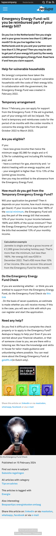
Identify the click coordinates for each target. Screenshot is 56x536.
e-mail (30, 407)
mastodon (40, 403)
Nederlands (28, 2)
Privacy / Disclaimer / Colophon (28, 533)
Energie (6, 494)
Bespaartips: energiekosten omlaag (21, 504)
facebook (16, 407)
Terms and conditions (28, 530)
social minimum (15, 211)
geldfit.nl (7, 360)
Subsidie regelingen (13, 473)
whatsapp (6, 407)
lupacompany (9, 2)
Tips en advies (9, 483)
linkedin (26, 403)
